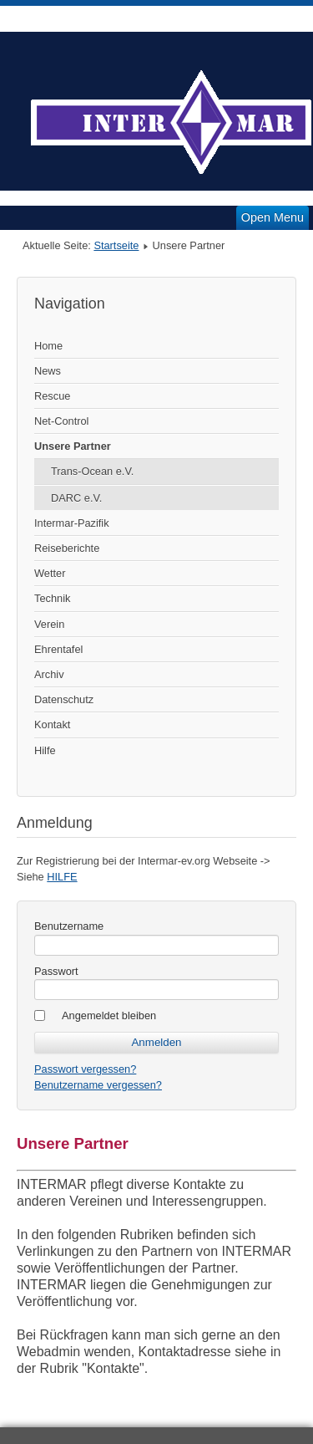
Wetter (49, 573)
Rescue (52, 396)
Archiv (49, 674)
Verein (49, 624)
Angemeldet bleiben (109, 1015)
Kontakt (52, 724)
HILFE (62, 876)
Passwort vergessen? (85, 1069)
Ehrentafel (58, 649)
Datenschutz (63, 699)
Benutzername (68, 926)
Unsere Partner (72, 446)
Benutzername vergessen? (98, 1085)
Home (48, 345)
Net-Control (61, 421)
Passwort (56, 971)
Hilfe (45, 750)
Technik (52, 598)
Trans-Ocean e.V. (92, 471)
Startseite (116, 245)
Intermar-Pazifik (71, 523)
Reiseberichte (66, 548)
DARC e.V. (76, 498)
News (47, 371)
